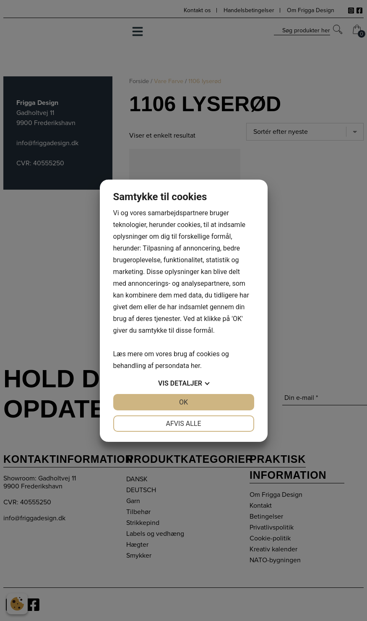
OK (183, 402)
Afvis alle (183, 424)
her (195, 366)
